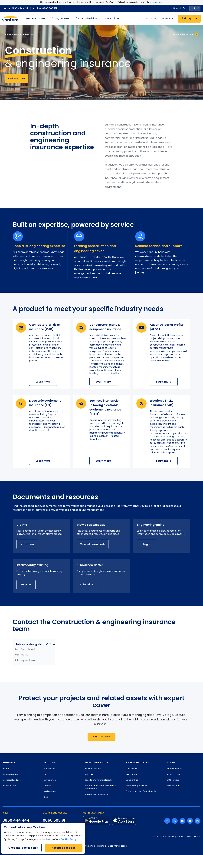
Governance (50, 780)
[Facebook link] (167, 820)
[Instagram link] (197, 820)
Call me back (16, 78)
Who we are (49, 769)
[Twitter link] (174, 820)
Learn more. (158, 2)
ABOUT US (49, 762)
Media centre (50, 791)
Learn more (43, 381)
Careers (47, 786)
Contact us (167, 18)
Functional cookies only (22, 848)
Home (8, 34)
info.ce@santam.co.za (27, 660)
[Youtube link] (190, 820)
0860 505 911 (54, 820)
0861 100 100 (21, 655)
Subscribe (86, 584)
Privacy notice (176, 837)
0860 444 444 (16, 820)
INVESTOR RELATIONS (96, 762)
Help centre (131, 775)
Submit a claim (174, 769)
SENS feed (89, 775)
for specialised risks (86, 18)
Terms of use (158, 837)
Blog (46, 797)
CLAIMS (171, 762)
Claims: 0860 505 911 (45, 8)
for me (35, 18)
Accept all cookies (63, 848)
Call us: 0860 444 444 (15, 8)
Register (26, 584)
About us (151, 18)
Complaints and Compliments (141, 791)
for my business (60, 18)
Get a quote (189, 18)
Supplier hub (132, 780)
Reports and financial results (99, 780)
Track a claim (173, 775)
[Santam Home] (10, 18)
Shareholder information (96, 795)
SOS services (173, 780)
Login (146, 544)
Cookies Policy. (69, 839)
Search (179, 8)
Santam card (173, 786)
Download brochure (185, 34)
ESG (45, 775)
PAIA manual (193, 837)
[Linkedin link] (182, 820)
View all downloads (92, 544)
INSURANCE (9, 762)
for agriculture (111, 18)
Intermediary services (136, 786)
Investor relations (93, 769)
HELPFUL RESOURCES (137, 762)
